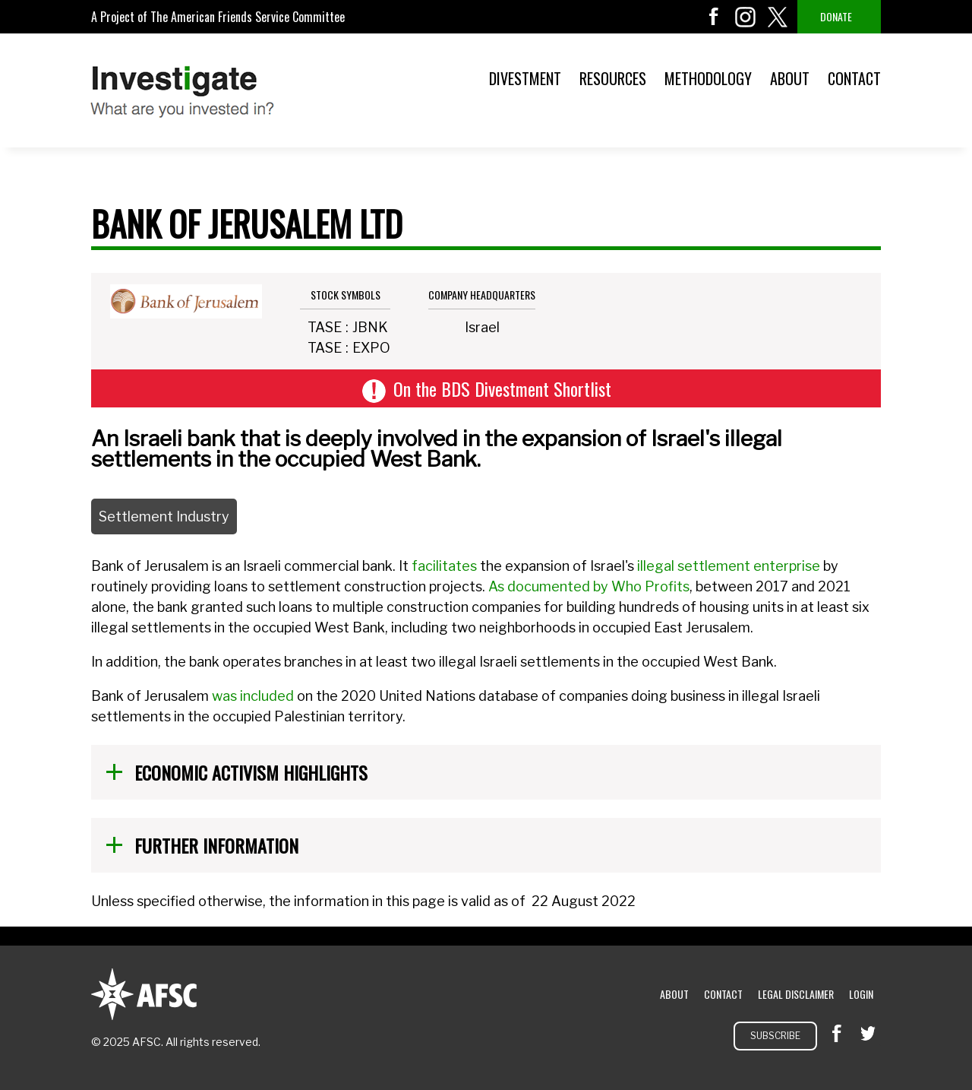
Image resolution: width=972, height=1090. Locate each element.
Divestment (525, 78)
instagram (746, 17)
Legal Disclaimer (796, 994)
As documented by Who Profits (589, 586)
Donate (836, 16)
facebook (714, 17)
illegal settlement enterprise (728, 566)
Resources (612, 78)
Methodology (708, 78)
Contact (854, 78)
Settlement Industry (164, 516)
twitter (777, 17)
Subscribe (775, 1035)
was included (253, 696)
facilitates (444, 566)
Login (861, 994)
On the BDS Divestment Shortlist (502, 388)
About (789, 78)
